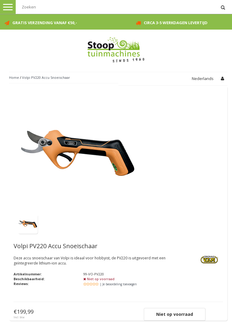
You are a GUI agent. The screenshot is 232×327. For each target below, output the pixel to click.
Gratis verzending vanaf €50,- (44, 22)
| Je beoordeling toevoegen (118, 284)
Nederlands (203, 78)
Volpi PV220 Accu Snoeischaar (46, 77)
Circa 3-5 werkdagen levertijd (176, 22)
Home (14, 77)
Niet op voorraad (174, 314)
